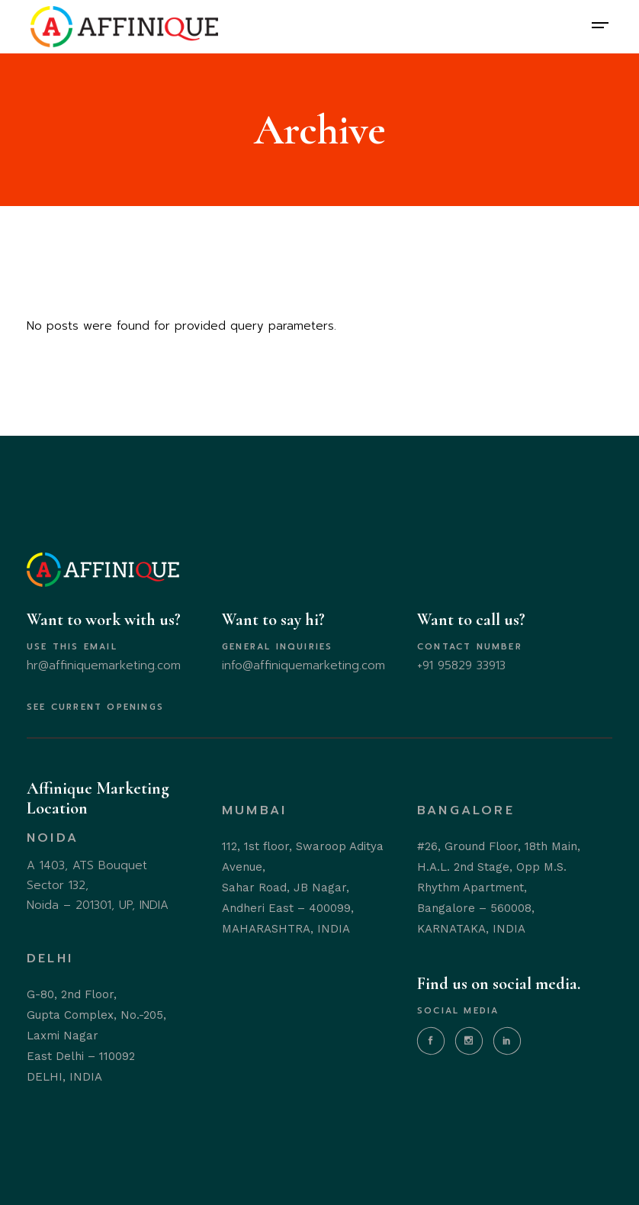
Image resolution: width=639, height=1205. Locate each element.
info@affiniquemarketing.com (303, 665)
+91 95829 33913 (461, 665)
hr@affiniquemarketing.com (104, 665)
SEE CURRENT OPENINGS (95, 707)
